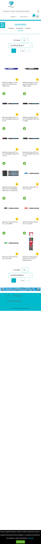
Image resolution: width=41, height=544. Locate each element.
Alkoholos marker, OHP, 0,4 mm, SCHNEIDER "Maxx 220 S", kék (10, 119)
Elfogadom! (20, 542)
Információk (23, 16)
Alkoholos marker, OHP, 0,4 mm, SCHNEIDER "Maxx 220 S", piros (10, 153)
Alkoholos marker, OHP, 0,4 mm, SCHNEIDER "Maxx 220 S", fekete (31, 119)
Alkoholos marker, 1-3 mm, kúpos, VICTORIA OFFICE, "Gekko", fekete (30, 84)
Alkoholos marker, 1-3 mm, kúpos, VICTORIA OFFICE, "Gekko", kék (10, 84)
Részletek (31, 538)
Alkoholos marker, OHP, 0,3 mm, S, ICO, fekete (10, 222)
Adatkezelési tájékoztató (14, 301)
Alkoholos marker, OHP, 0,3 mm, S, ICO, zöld (10, 257)
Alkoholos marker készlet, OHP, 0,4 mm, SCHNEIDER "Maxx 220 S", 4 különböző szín (10, 188)
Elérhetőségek (17, 296)
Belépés (13, 16)
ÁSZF (8, 296)
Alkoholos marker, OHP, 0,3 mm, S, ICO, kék (30, 188)
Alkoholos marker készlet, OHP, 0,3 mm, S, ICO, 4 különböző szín (30, 258)
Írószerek (27, 28)
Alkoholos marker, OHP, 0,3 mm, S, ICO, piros (30, 222)
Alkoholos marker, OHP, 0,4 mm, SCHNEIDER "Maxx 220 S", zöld (31, 153)
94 (22, 51)
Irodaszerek (19, 28)
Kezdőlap (11, 28)
